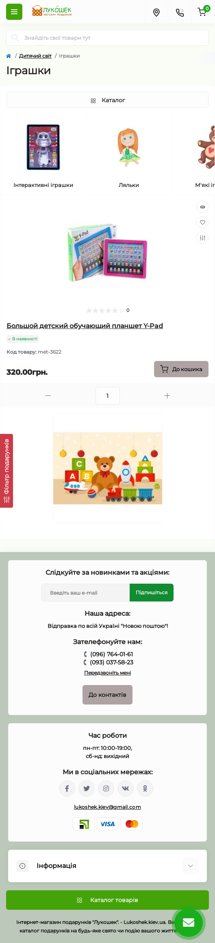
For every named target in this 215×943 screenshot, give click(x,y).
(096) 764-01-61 (111, 654)
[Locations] (156, 12)
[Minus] (48, 395)
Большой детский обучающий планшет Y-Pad (85, 326)
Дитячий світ (35, 56)
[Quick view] (202, 207)
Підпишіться (151, 592)
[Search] (15, 38)
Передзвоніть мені (107, 673)
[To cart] (181, 369)
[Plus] (167, 395)
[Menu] (14, 12)
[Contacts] (179, 12)
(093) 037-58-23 (111, 662)
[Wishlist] (202, 222)
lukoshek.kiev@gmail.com (107, 807)
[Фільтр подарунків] (6, 470)
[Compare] (202, 238)
